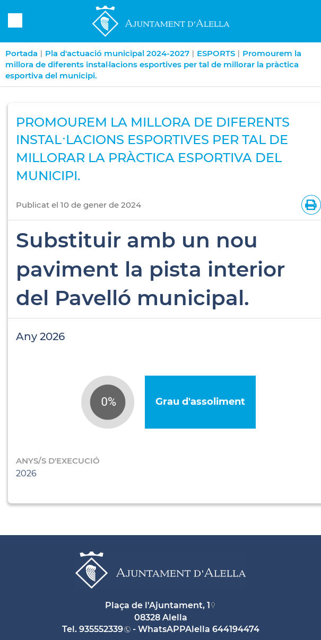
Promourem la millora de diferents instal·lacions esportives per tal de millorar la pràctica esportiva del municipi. (153, 64)
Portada (21, 53)
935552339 (101, 629)
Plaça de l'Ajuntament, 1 (157, 605)
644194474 (235, 629)
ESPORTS (216, 53)
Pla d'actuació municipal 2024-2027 (117, 53)
